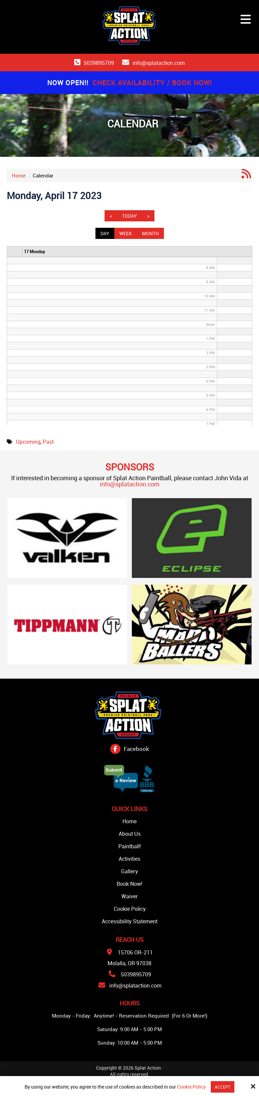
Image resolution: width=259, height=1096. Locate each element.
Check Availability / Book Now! (152, 82)
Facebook (136, 749)
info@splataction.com (159, 63)
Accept (222, 1087)
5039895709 (99, 63)
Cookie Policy (191, 1087)
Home (19, 175)
